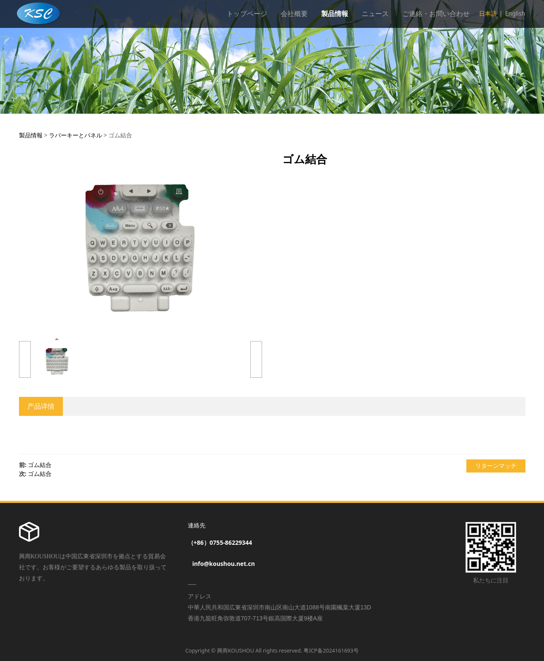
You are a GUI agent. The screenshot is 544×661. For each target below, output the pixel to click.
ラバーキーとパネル (75, 135)
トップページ (247, 13)
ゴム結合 (39, 465)
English (515, 13)
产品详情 (40, 406)
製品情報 (334, 13)
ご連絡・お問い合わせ (436, 13)
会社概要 (294, 13)
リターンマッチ (496, 466)
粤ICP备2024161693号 (331, 650)
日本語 (488, 13)
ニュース (375, 13)
